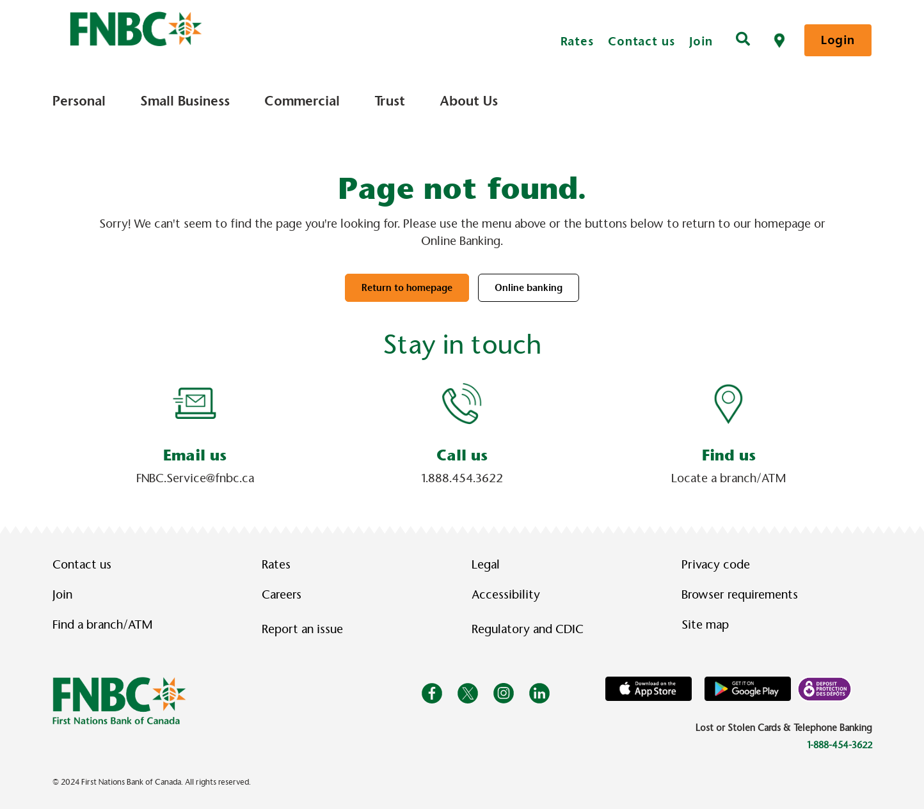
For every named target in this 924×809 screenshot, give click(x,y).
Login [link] (838, 40)
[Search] (742, 40)
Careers (281, 594)
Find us (729, 455)
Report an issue (302, 629)
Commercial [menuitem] (302, 101)
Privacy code (715, 564)
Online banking (528, 288)
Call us (462, 455)
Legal (486, 564)
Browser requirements (739, 594)
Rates (577, 41)
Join (701, 41)
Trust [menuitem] (389, 101)
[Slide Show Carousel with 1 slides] (462, 434)
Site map (705, 624)
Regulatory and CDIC (530, 629)
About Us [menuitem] (469, 101)
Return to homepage (407, 288)
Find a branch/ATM (102, 624)
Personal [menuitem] (79, 101)
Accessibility (506, 594)
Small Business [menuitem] (185, 101)
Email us (195, 455)
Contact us (641, 41)
